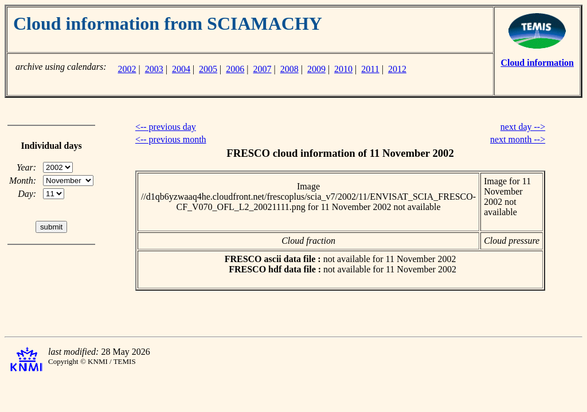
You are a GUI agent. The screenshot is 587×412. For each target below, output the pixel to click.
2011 (370, 69)
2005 (208, 69)
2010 (343, 69)
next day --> (522, 127)
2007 (262, 69)
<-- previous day (165, 127)
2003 (154, 69)
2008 (289, 69)
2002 (127, 69)
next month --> (517, 139)
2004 (181, 69)
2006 (235, 69)
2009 (316, 69)
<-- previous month (170, 139)
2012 (397, 69)
